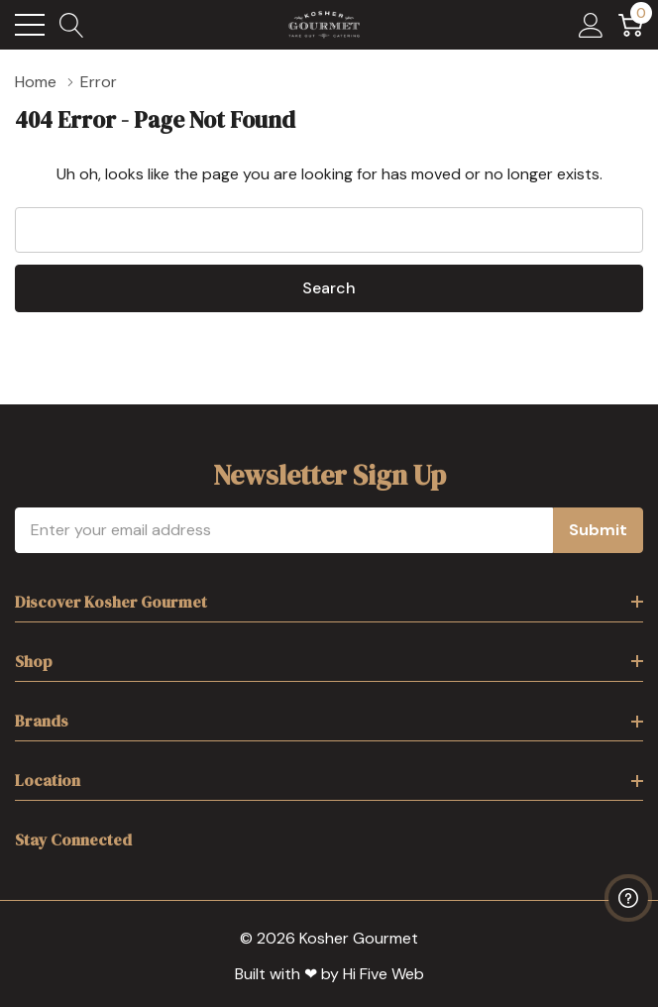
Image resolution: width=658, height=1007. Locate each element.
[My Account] (591, 25)
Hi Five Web (383, 973)
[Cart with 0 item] (630, 25)
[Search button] (71, 25)
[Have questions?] (628, 898)
